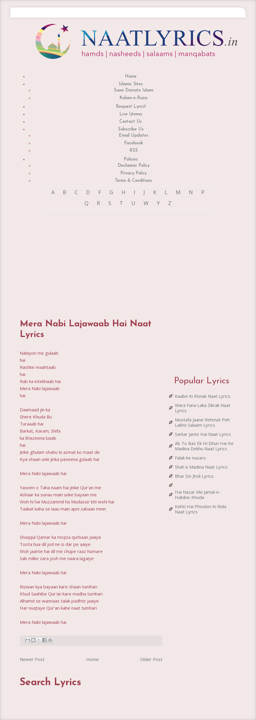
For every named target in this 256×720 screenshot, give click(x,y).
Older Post (151, 659)
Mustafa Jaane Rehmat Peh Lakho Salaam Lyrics (202, 422)
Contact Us (130, 122)
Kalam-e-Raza (133, 98)
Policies (131, 159)
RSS (133, 150)
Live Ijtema (130, 114)
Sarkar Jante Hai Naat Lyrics (203, 434)
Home (131, 76)
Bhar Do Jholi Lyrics (194, 476)
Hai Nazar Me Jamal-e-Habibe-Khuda (198, 494)
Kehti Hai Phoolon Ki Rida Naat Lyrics (200, 509)
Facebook (133, 143)
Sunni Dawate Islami (133, 90)
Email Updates (133, 135)
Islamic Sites (131, 84)
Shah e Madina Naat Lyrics (201, 466)
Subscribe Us (131, 129)
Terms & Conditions (133, 181)
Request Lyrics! (131, 106)
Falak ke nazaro (190, 457)
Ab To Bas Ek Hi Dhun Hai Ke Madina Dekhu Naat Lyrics (204, 446)
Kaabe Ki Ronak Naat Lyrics (202, 396)
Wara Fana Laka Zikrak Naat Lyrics (202, 407)
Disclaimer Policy (134, 165)
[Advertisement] (124, 258)
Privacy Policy (133, 173)
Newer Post (32, 659)
